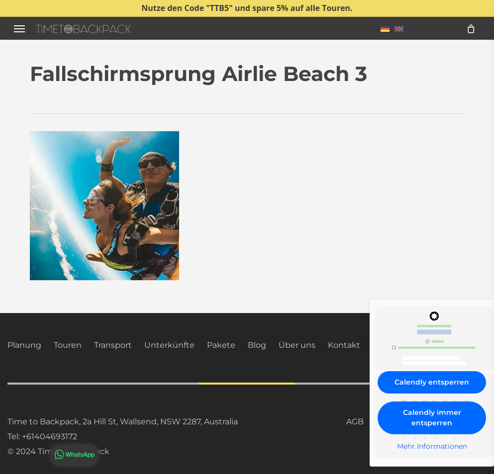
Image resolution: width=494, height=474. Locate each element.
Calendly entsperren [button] (432, 382)
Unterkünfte (169, 345)
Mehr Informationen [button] (432, 446)
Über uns (297, 345)
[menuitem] (385, 28)
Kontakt (344, 345)
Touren (68, 345)
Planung (24, 345)
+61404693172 (49, 436)
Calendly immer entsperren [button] (432, 417)
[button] (19, 28)
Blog (257, 345)
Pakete (221, 345)
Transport (113, 345)
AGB (355, 421)
